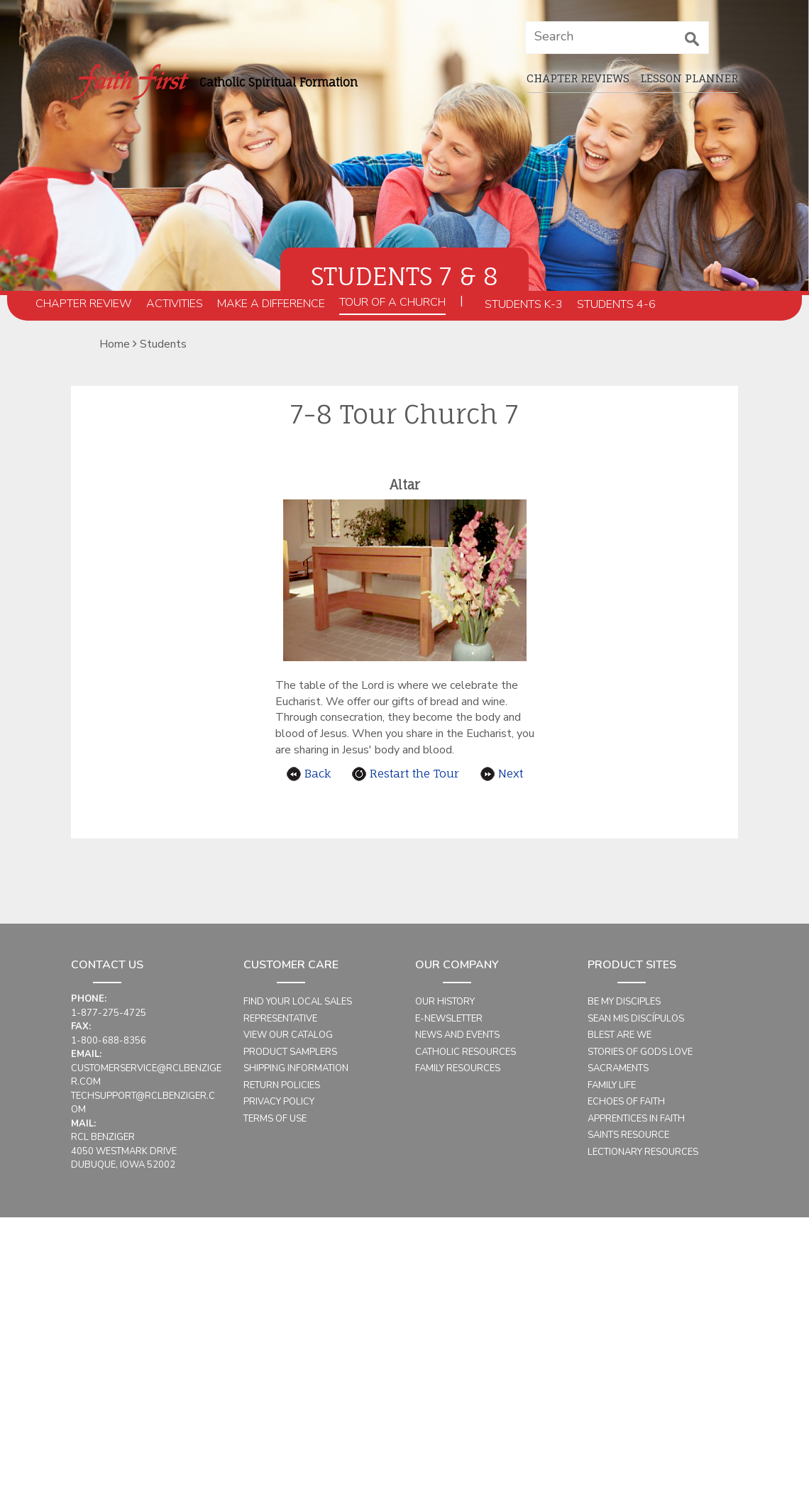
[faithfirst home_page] (129, 82)
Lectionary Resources (643, 1152)
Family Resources (457, 1068)
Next (501, 773)
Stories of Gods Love (640, 1052)
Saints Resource (628, 1135)
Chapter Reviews (578, 78)
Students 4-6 (616, 304)
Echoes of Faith (626, 1101)
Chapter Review (83, 303)
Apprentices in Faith (636, 1118)
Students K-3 (524, 304)
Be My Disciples (624, 1001)
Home (114, 344)
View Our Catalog (288, 1035)
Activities (174, 303)
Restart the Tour (405, 773)
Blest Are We (619, 1035)
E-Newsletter (449, 1018)
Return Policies (281, 1085)
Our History (445, 1001)
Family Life (612, 1085)
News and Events (457, 1035)
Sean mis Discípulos (636, 1018)
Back (309, 773)
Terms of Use (275, 1118)
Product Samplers (290, 1052)
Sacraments (618, 1068)
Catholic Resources (465, 1052)
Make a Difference (271, 303)
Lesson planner (689, 78)
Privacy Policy (278, 1101)
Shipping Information (295, 1068)
